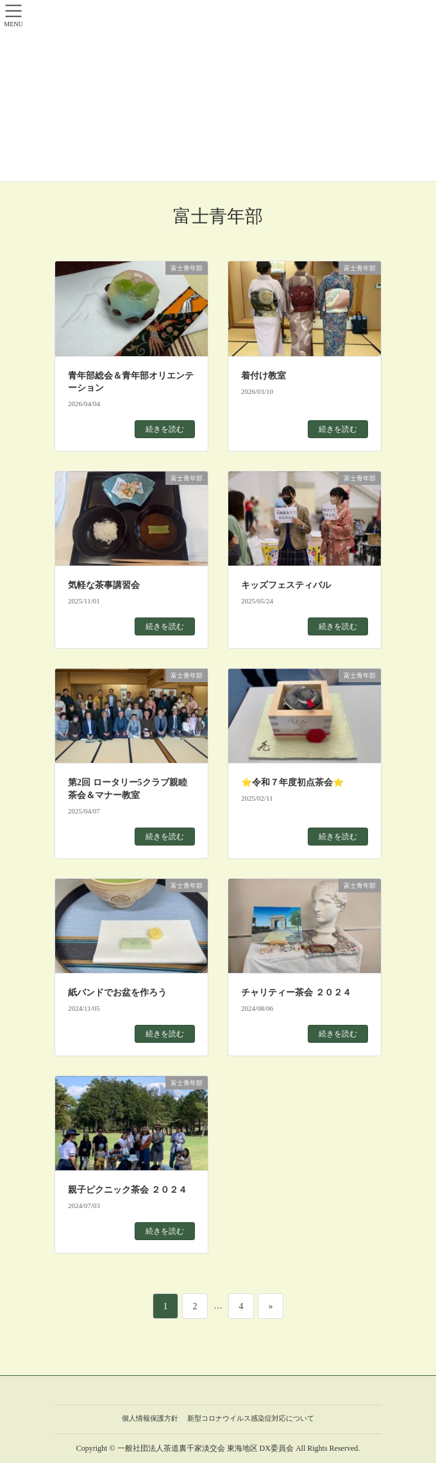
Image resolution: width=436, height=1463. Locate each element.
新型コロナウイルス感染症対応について (250, 1418)
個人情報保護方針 (150, 1418)
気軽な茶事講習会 (104, 585)
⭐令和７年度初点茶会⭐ (292, 782)
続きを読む (165, 429)
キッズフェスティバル (286, 585)
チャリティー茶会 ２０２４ (296, 992)
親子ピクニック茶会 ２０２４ (127, 1190)
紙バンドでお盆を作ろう (117, 992)
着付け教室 (263, 375)
